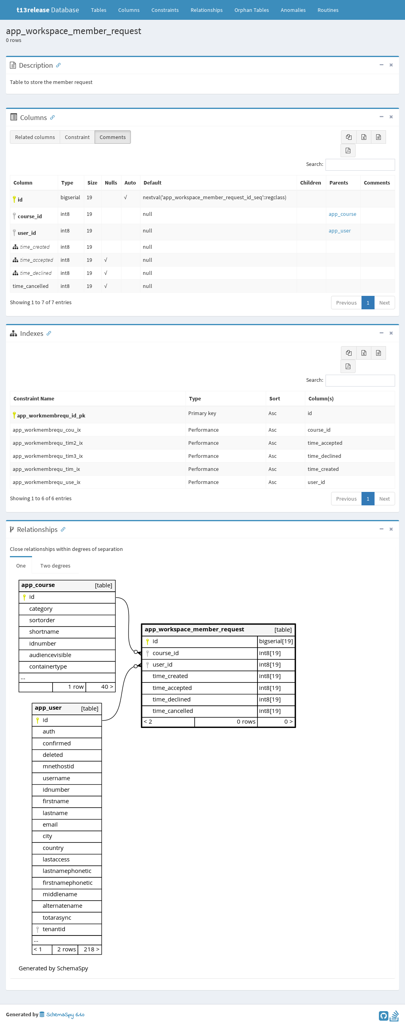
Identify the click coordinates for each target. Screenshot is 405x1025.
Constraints (165, 9)
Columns (129, 9)
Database (48, 9)
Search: (350, 165)
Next (384, 302)
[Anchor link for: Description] (56, 64)
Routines (328, 9)
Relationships (207, 9)
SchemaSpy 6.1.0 (62, 1015)
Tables (101, 9)
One (21, 565)
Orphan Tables (252, 9)
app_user (340, 230)
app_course (342, 213)
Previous (346, 302)
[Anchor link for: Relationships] (61, 528)
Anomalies (293, 9)
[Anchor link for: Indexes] (47, 332)
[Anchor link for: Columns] (50, 116)
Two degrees (55, 565)
